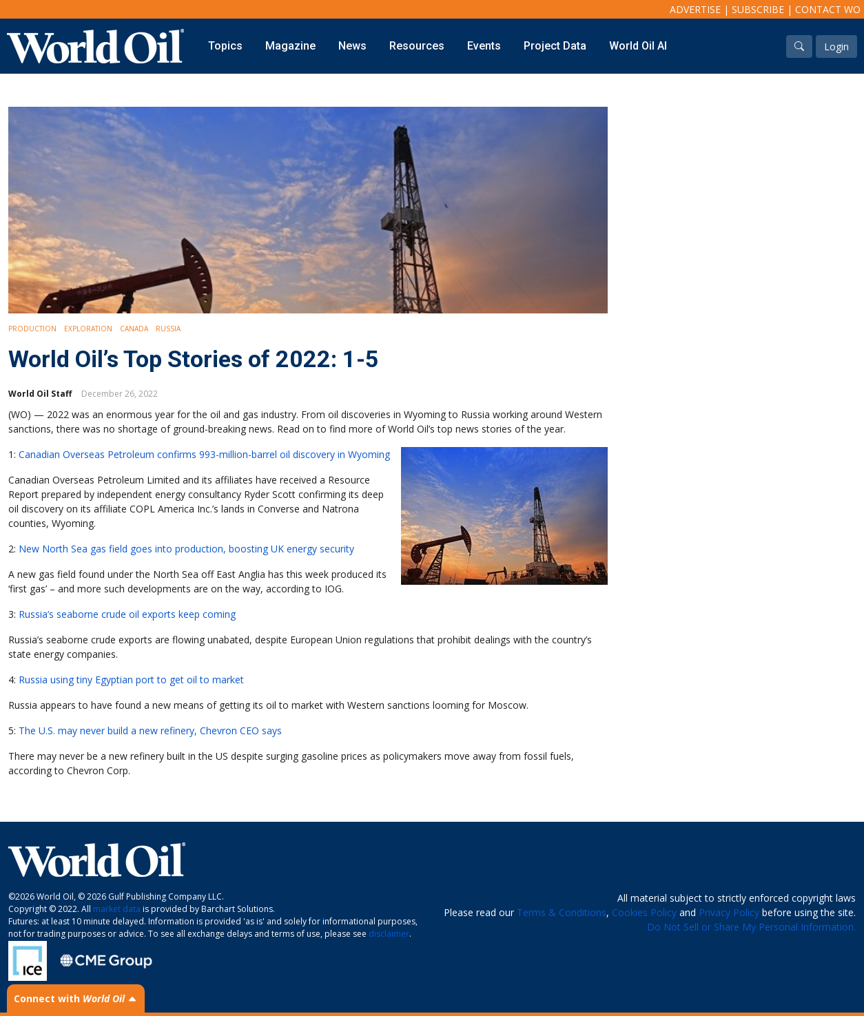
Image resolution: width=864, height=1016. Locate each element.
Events (484, 45)
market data (117, 909)
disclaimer (389, 934)
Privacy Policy (729, 912)
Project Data (555, 45)
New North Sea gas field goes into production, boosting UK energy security (186, 548)
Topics (225, 45)
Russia (168, 328)
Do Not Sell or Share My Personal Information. (751, 926)
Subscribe (758, 9)
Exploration (88, 328)
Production (32, 328)
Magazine (290, 45)
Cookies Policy (644, 912)
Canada (134, 328)
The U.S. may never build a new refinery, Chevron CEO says (150, 730)
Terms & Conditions (561, 912)
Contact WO (828, 9)
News (352, 45)
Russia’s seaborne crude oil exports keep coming (127, 614)
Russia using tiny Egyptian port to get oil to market (131, 679)
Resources (416, 45)
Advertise (695, 9)
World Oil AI (638, 45)
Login (836, 46)
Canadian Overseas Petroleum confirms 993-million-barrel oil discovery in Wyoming (204, 454)
